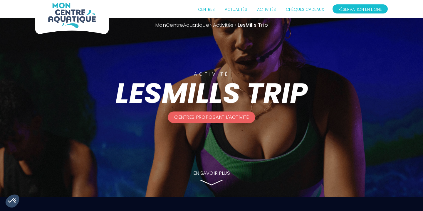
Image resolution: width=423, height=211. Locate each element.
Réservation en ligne (360, 9)
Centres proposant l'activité (211, 117)
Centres (206, 9)
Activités (266, 9)
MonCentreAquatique (182, 24)
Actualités (236, 9)
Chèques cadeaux (305, 9)
